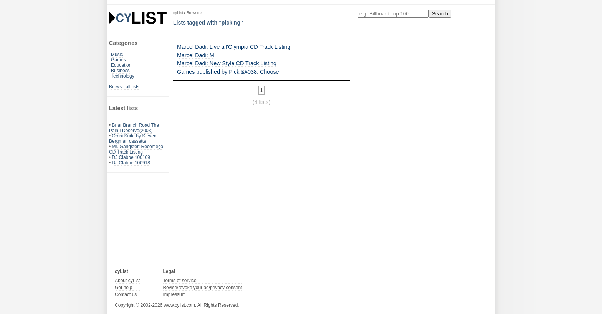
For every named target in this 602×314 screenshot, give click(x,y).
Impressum (174, 294)
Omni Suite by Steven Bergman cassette (133, 138)
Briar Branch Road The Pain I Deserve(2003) (134, 127)
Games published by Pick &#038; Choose (228, 72)
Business (120, 70)
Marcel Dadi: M (195, 55)
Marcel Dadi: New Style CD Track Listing (226, 63)
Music (117, 54)
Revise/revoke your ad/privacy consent (202, 287)
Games (118, 60)
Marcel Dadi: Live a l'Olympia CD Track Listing (233, 47)
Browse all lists (124, 86)
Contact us (126, 294)
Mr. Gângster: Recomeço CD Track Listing (136, 149)
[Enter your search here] (393, 14)
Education (121, 65)
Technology (122, 76)
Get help (123, 287)
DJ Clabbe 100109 (131, 157)
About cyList (127, 280)
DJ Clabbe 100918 (131, 162)
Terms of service (179, 280)
